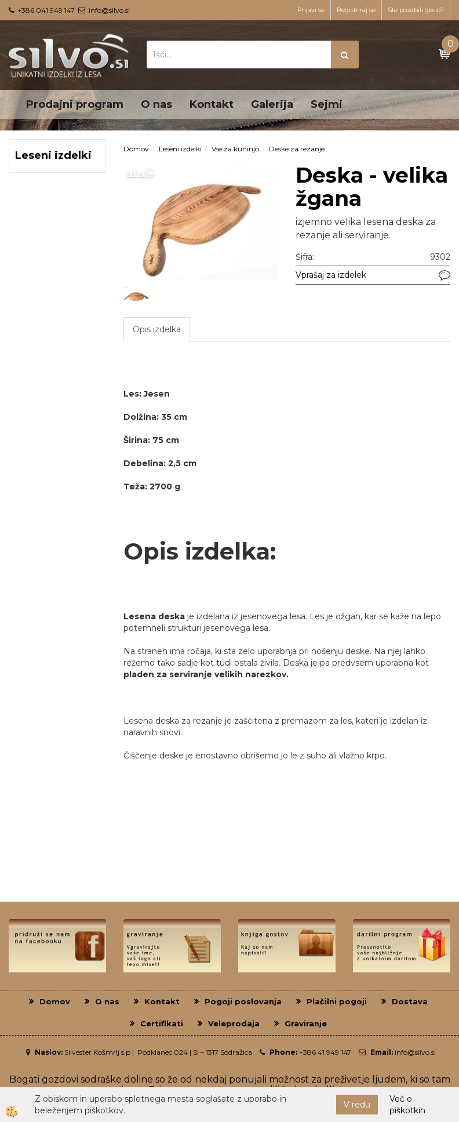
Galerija (272, 104)
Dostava (410, 1001)
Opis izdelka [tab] (157, 329)
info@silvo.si (109, 10)
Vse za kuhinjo (235, 148)
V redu (357, 1104)
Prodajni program (74, 104)
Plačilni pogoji (337, 1001)
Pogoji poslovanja (243, 1001)
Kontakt (212, 104)
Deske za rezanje (297, 148)
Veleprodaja (234, 1023)
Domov (136, 148)
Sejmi (327, 104)
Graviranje (306, 1023)
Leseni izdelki (180, 148)
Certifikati (161, 1023)
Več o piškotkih (407, 1105)
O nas (156, 104)
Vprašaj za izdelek (331, 275)
